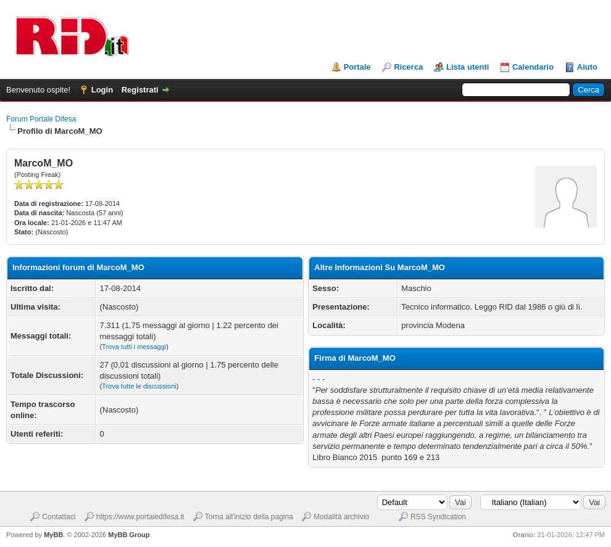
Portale (357, 67)
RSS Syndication (438, 516)
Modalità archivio (341, 516)
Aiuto (587, 67)
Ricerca (408, 67)
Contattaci (58, 516)
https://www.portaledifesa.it (140, 516)
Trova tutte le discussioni (139, 386)
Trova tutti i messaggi (134, 346)
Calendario (533, 67)
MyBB (53, 534)
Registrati (140, 89)
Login (102, 89)
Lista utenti (467, 67)
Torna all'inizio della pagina (249, 516)
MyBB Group (128, 534)
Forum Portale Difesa (41, 119)
